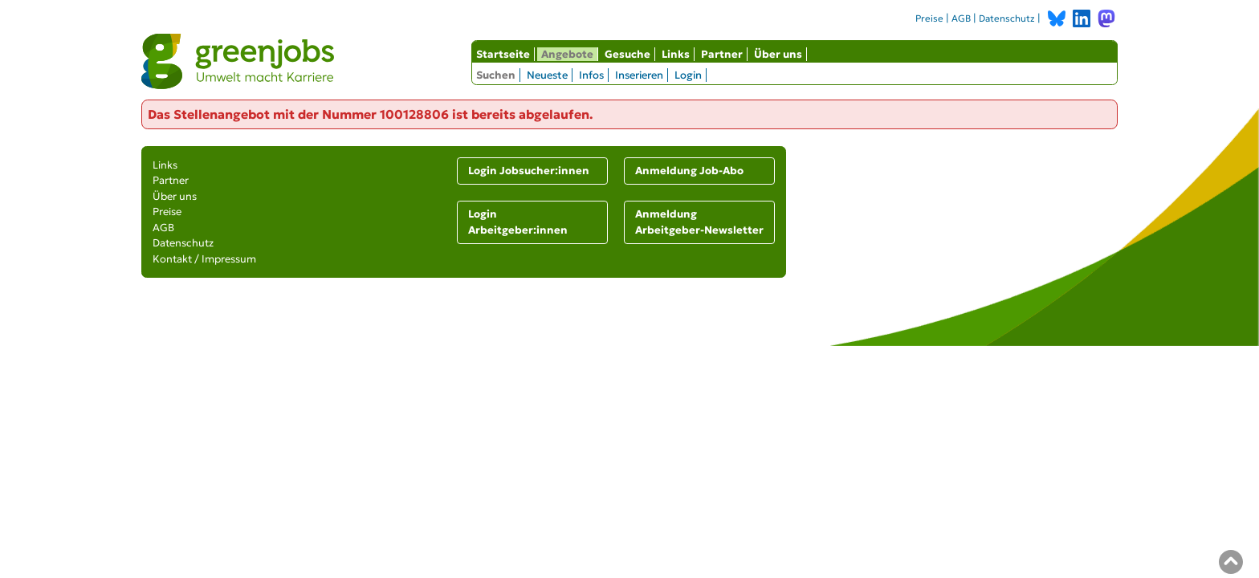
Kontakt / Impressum (204, 259)
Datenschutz (1007, 18)
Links (676, 54)
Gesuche (627, 54)
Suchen (495, 75)
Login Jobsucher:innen (528, 170)
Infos (591, 75)
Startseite (503, 54)
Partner (722, 54)
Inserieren (639, 75)
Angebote (567, 54)
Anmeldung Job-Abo (689, 170)
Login (688, 75)
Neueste (547, 75)
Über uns (778, 54)
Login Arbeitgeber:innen (518, 222)
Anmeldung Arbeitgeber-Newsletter (699, 222)
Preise (929, 18)
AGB (961, 18)
